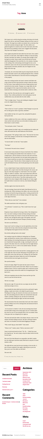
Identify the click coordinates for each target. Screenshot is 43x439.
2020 (24, 396)
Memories (25, 403)
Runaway (4, 387)
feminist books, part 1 (7, 390)
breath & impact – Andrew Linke (10, 402)
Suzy (15, 357)
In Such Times (6, 3)
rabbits (21, 29)
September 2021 (27, 372)
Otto (10, 357)
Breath (4, 404)
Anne (7, 357)
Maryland (25, 401)
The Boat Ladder (6, 381)
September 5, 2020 (21, 33)
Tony (22, 357)
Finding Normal (6, 384)
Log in (24, 421)
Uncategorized (26, 412)
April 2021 (25, 376)
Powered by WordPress (20, 435)
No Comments (32, 33)
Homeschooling (27, 398)
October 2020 (26, 381)
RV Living (25, 408)
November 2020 (27, 379)
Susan (12, 357)
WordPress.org (26, 426)
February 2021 (26, 378)
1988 (18, 24)
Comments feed (27, 424)
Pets (24, 405)
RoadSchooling (26, 406)
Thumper (19, 357)
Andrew (12, 33)
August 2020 (26, 385)
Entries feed (26, 423)
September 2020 (27, 383)
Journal (25, 399)
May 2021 (25, 374)
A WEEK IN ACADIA (7, 379)
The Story (23, 24)
